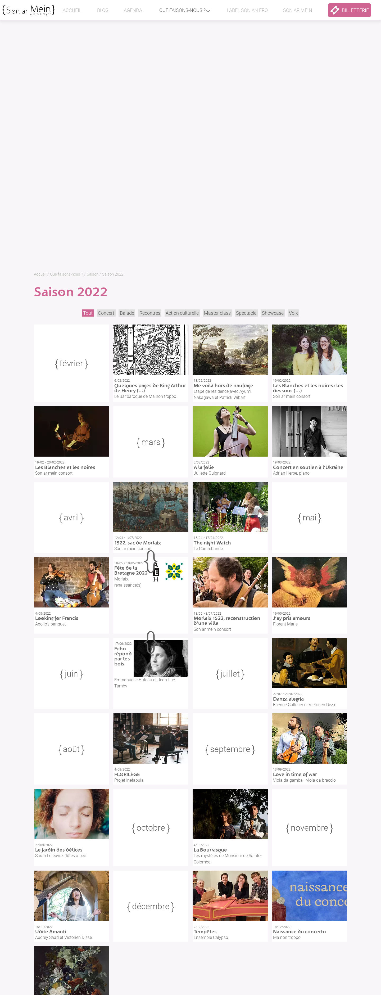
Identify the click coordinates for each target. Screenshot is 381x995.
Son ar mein (297, 10)
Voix (293, 313)
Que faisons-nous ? (182, 10)
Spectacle (246, 313)
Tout (88, 313)
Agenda (133, 10)
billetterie (349, 10)
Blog (102, 10)
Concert (106, 313)
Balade (127, 313)
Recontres (149, 313)
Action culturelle (182, 313)
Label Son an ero (247, 10)
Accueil (72, 10)
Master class (217, 313)
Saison (92, 274)
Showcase (273, 313)
